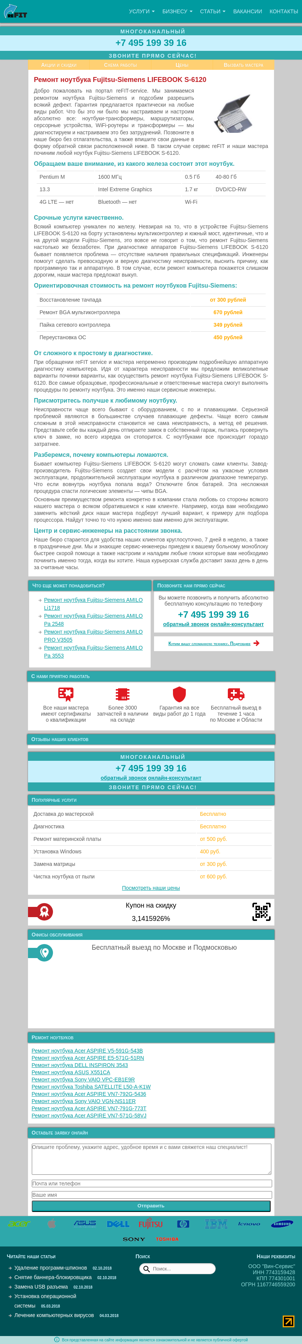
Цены (182, 65)
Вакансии (247, 11)
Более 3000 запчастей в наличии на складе (122, 711)
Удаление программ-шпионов (50, 1268)
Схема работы (120, 65)
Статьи (213, 11)
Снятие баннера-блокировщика (53, 1277)
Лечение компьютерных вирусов (54, 1315)
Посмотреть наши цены (151, 888)
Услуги (142, 11)
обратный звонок (186, 624)
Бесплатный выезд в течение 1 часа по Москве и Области (236, 711)
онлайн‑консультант (237, 624)
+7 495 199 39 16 (151, 43)
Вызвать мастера (243, 65)
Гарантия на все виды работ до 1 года (179, 708)
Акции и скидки (58, 65)
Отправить (151, 1206)
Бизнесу (177, 11)
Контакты (283, 11)
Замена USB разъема (41, 1287)
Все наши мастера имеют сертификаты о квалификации (66, 711)
